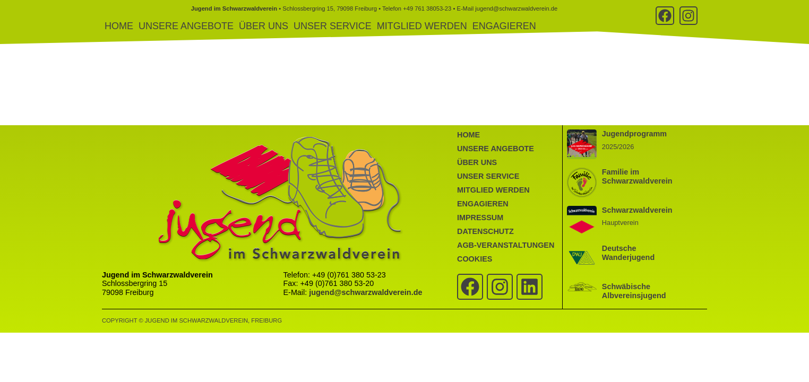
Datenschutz (485, 231)
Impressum (480, 217)
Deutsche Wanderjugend (628, 253)
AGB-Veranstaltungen (505, 245)
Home (119, 26)
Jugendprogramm (634, 133)
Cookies (474, 259)
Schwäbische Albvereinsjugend (634, 291)
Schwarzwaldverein (637, 210)
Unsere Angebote (186, 26)
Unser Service (333, 26)
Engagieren (504, 26)
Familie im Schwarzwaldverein (637, 176)
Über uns (263, 26)
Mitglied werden (422, 26)
